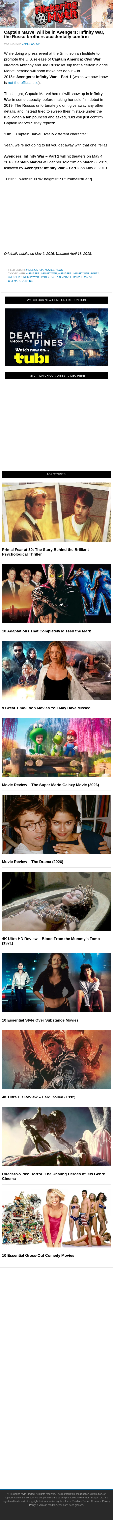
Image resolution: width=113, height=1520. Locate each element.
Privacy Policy (64, 1469)
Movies (49, 269)
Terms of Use (64, 1461)
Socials (64, 1407)
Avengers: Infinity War (41, 273)
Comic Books (64, 1311)
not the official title (23, 82)
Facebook (64, 1413)
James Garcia (35, 269)
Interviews (64, 1359)
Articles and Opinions (65, 1352)
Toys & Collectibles (65, 1325)
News (59, 269)
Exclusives (65, 1366)
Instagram (64, 1427)
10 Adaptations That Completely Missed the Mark (46, 631)
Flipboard (65, 1434)
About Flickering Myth (64, 1386)
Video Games (64, 1318)
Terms (64, 1456)
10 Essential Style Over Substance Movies (40, 1020)
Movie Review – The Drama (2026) (32, 862)
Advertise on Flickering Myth (64, 1400)
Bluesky (64, 1442)
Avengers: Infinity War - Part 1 (78, 273)
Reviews (64, 1345)
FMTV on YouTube (65, 1373)
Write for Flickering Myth (64, 1393)
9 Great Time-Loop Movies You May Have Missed (46, 708)
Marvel (78, 277)
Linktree (65, 1449)
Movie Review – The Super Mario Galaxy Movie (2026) (50, 785)
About (65, 1380)
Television (64, 1304)
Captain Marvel (61, 277)
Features (64, 1332)
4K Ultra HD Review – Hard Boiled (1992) (38, 1097)
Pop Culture (64, 1291)
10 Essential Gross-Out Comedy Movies (38, 1255)
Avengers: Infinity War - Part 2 (28, 277)
